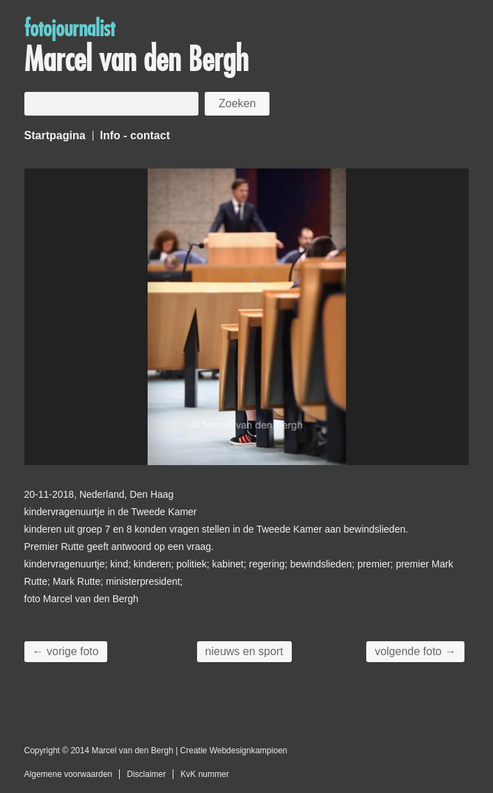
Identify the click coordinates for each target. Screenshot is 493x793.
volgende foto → (415, 651)
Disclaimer (146, 774)
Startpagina (55, 135)
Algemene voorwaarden (68, 774)
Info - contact (135, 135)
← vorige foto (66, 651)
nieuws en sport (244, 651)
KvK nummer (204, 774)
